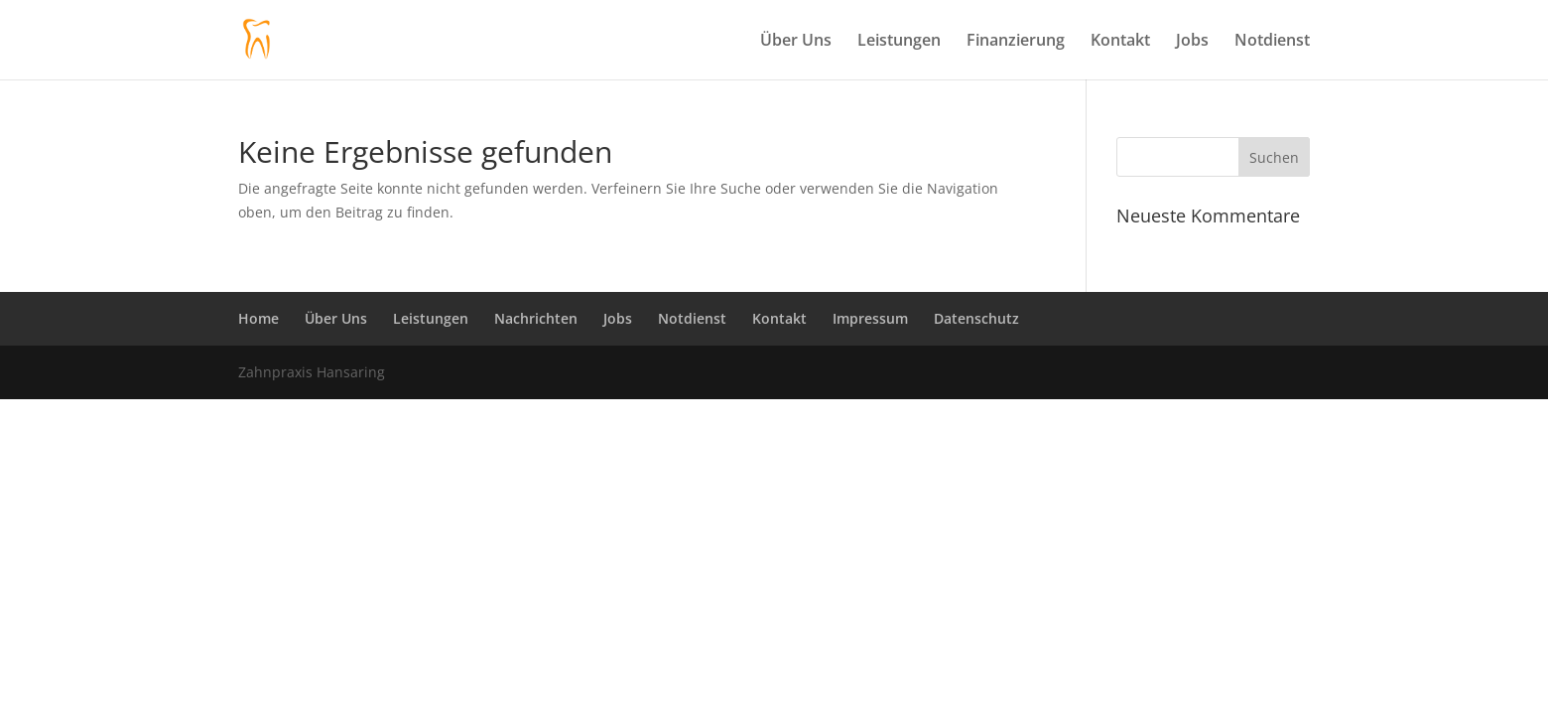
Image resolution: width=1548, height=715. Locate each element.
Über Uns (796, 42)
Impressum (870, 318)
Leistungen (899, 42)
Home (258, 318)
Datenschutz (976, 318)
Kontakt (1120, 42)
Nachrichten (536, 318)
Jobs (1192, 42)
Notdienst (1272, 42)
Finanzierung (1016, 42)
